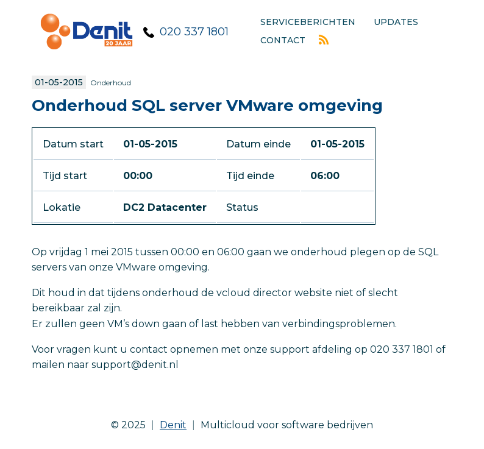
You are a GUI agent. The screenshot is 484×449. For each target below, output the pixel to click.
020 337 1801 (194, 31)
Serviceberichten (307, 21)
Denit (173, 425)
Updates (396, 21)
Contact (282, 40)
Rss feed (324, 39)
